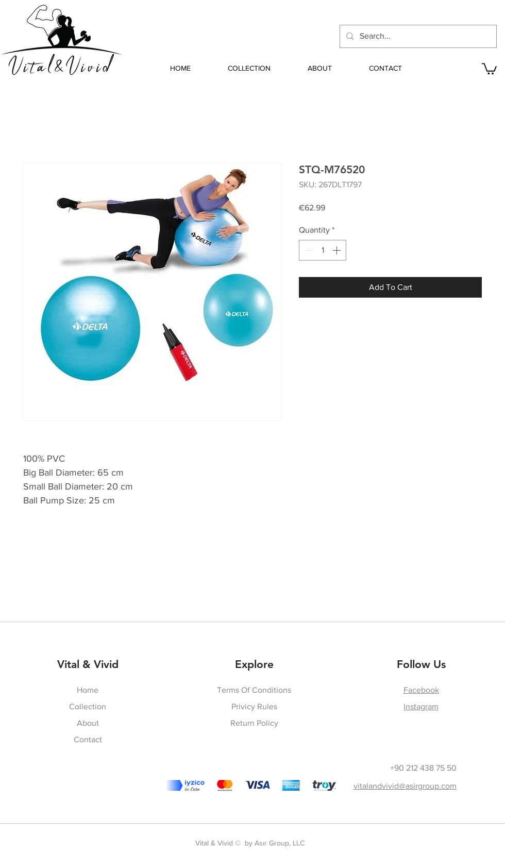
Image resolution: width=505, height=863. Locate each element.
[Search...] (417, 36)
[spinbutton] (322, 250)
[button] (489, 68)
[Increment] (337, 250)
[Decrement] (307, 250)
